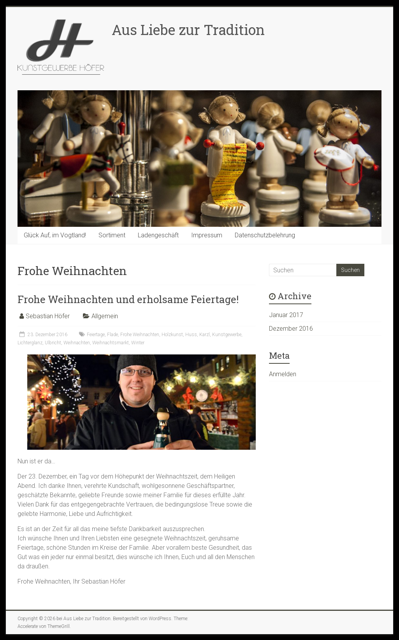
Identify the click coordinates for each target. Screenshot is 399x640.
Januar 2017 (286, 315)
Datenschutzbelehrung (265, 235)
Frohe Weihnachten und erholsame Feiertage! (128, 299)
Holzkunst (172, 334)
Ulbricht (53, 342)
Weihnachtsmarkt (110, 342)
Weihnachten (76, 342)
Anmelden (282, 374)
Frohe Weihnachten (139, 334)
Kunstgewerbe (226, 334)
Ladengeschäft (158, 235)
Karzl (204, 334)
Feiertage (96, 334)
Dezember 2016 (291, 328)
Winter (137, 342)
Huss (191, 334)
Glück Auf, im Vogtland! (55, 235)
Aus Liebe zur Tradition (188, 29)
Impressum (206, 235)
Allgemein (104, 316)
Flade (112, 334)
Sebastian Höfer (48, 316)
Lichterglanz (30, 342)
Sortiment (111, 235)
